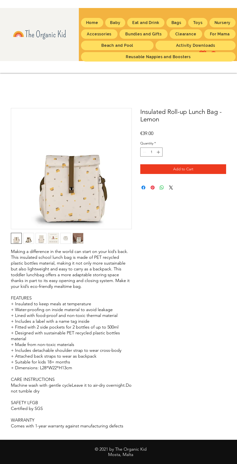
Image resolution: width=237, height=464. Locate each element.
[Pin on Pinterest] (153, 187)
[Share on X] (171, 187)
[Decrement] (144, 152)
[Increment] (159, 152)
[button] (220, 34)
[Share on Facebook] (143, 187)
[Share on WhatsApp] (162, 187)
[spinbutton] (151, 152)
